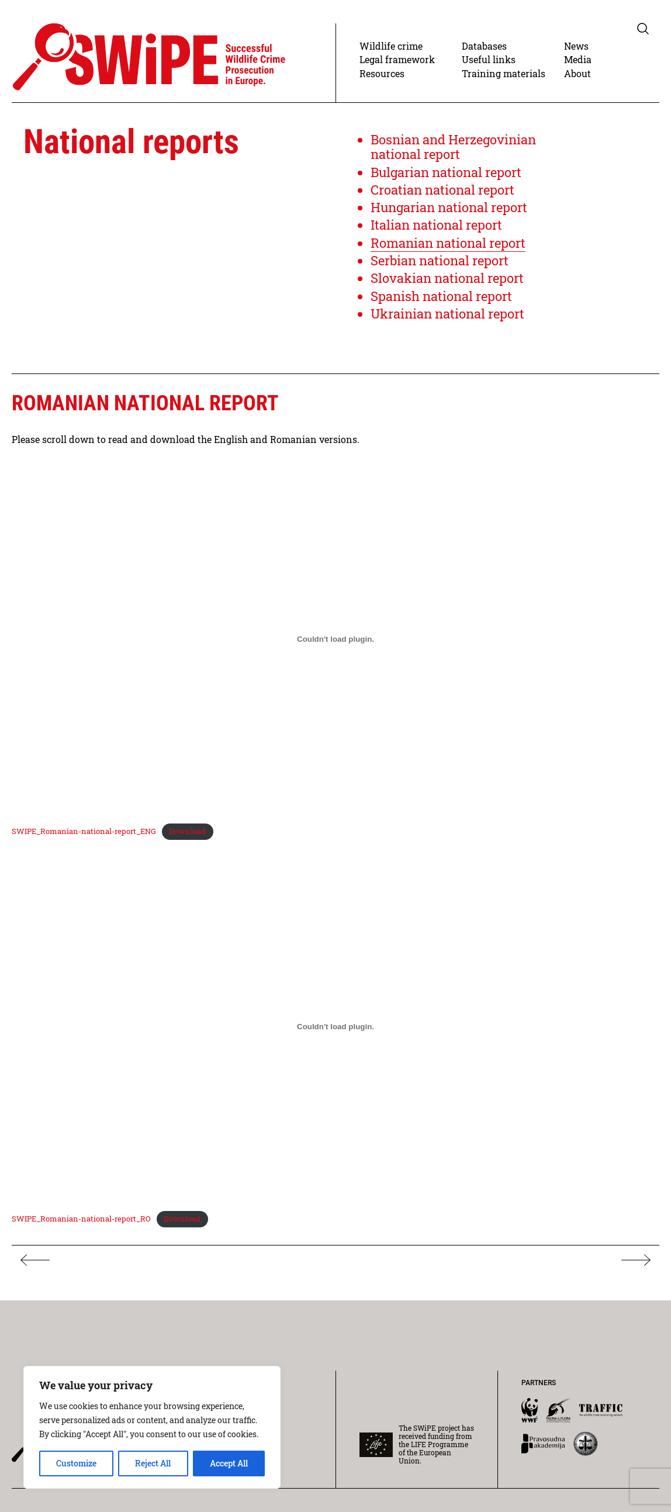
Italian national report (436, 224)
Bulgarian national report (446, 172)
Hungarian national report (449, 207)
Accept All (229, 1463)
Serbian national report (440, 260)
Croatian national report (442, 189)
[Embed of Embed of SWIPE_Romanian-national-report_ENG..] (335, 638)
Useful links (489, 59)
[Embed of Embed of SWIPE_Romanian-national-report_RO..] (335, 1026)
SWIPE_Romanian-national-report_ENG (84, 831)
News (576, 46)
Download (187, 831)
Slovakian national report (447, 277)
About (577, 73)
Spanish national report (441, 296)
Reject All (153, 1463)
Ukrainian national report (447, 313)
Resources (381, 73)
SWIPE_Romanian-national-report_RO (81, 1218)
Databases (484, 46)
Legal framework (397, 59)
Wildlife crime (391, 46)
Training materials (503, 73)
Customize (76, 1463)
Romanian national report (448, 242)
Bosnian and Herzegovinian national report (453, 146)
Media (578, 59)
